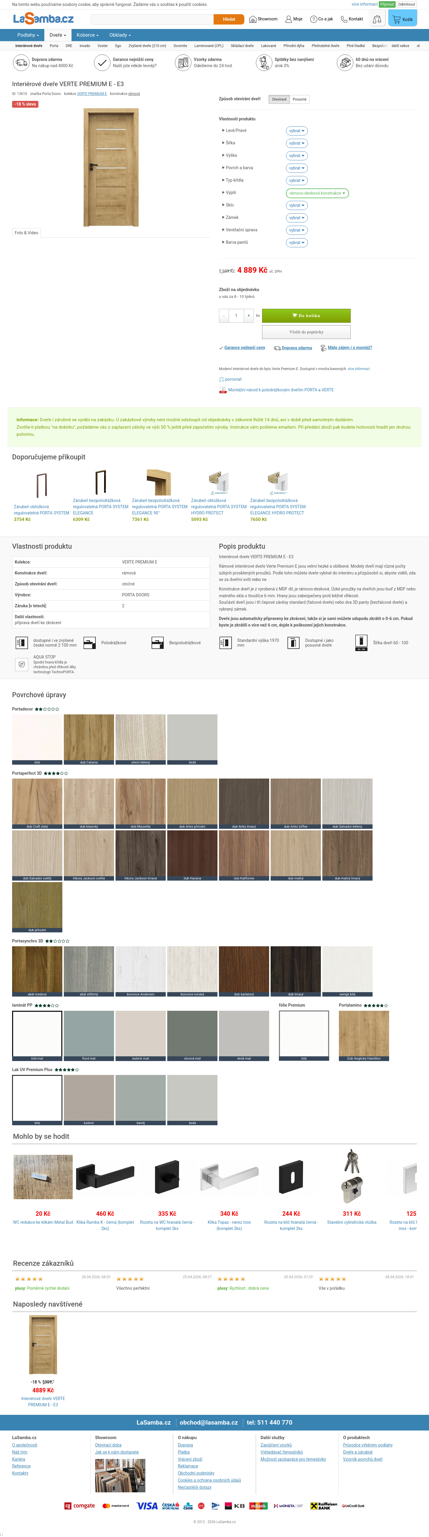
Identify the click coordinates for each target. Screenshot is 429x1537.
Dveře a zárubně (358, 1452)
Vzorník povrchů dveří (363, 1459)
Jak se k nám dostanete (117, 1452)
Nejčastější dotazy (195, 1487)
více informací (359, 369)
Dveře (58, 35)
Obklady (120, 35)
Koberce (88, 35)
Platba (184, 1452)
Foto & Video (26, 232)
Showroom (263, 19)
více (365, 4)
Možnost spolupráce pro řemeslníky (293, 1459)
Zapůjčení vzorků (276, 1445)
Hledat (229, 19)
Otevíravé (279, 99)
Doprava (185, 1445)
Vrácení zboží (190, 1459)
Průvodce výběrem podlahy (368, 1445)
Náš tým (19, 1452)
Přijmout (387, 4)
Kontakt (352, 19)
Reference (21, 1466)
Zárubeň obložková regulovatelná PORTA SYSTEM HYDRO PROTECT (219, 506)
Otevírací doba (108, 1445)
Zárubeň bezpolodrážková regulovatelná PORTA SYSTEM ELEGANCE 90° (160, 506)
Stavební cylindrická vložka (352, 1222)
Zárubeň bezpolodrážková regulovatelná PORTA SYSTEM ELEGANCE (101, 506)
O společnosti (24, 1445)
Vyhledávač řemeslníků (282, 1452)
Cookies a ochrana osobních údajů (209, 1480)
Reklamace (188, 1466)
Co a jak (321, 19)
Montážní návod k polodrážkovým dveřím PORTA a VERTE (281, 390)
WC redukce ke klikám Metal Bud (43, 1222)
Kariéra (18, 1459)
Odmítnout (407, 4)
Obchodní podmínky (196, 1473)
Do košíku (306, 315)
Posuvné (299, 99)
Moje (293, 19)
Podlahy (28, 35)
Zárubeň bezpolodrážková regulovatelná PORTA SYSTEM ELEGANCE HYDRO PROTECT (278, 506)
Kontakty (20, 1473)
